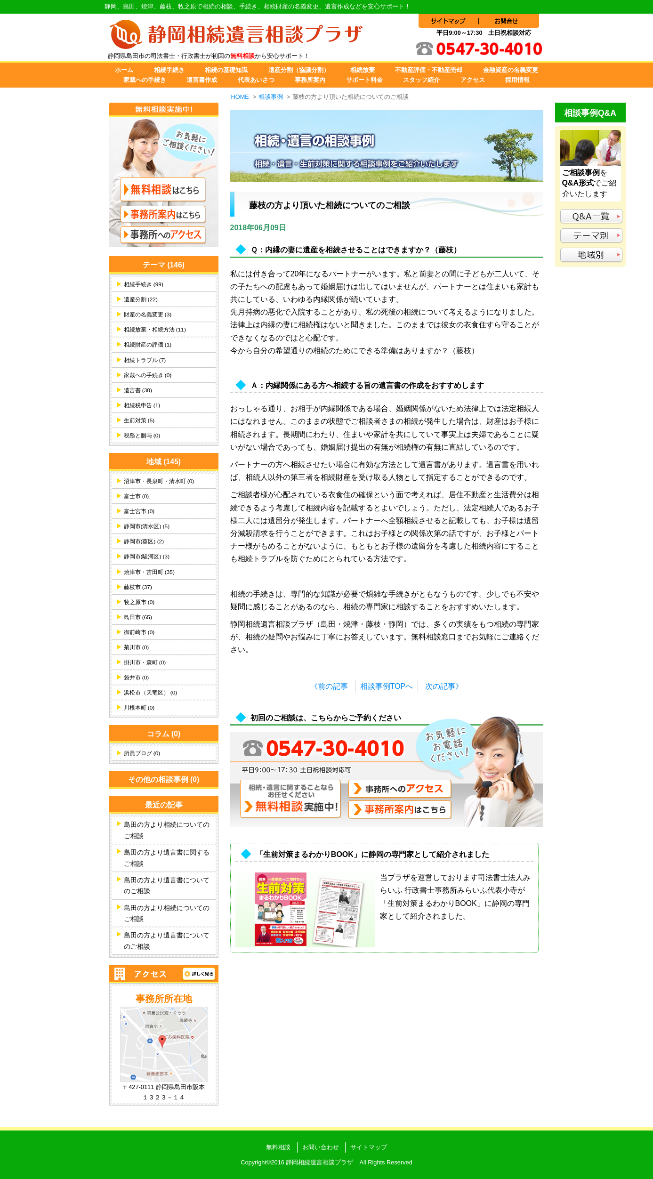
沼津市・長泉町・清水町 (159, 481)
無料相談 (278, 1147)
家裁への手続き (144, 79)
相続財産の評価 (148, 344)
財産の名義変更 (148, 314)
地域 (163, 462)
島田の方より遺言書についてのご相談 (167, 886)
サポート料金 (364, 79)
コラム (164, 734)
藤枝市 (138, 587)
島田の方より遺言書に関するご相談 (167, 858)
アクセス (472, 79)
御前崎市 (139, 632)
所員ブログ (142, 753)
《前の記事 (329, 686)
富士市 (136, 496)
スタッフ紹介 (421, 79)
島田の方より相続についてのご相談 (167, 830)
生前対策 (139, 420)
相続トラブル (145, 360)
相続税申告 (142, 405)
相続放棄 (362, 69)
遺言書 (138, 390)
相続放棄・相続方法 (155, 329)
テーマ (164, 265)
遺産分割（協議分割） (299, 69)
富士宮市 (139, 511)
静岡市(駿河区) (147, 556)
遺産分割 (141, 299)
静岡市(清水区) (147, 526)
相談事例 (270, 96)
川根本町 (139, 707)
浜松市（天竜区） (150, 692)
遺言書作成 (201, 79)
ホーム (124, 69)
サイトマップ (368, 1147)
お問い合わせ (320, 1147)
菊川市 (136, 647)
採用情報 (517, 79)
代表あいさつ (256, 79)
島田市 (138, 617)
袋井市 (136, 677)
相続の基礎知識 (226, 69)
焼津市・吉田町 (149, 572)
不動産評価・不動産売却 (428, 69)
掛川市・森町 (145, 662)
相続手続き (169, 69)
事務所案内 (310, 79)
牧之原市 (139, 602)
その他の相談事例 (164, 779)
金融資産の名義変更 (510, 69)
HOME (240, 96)
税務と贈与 (142, 435)
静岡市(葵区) (144, 541)
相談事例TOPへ (386, 686)
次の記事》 (444, 686)
